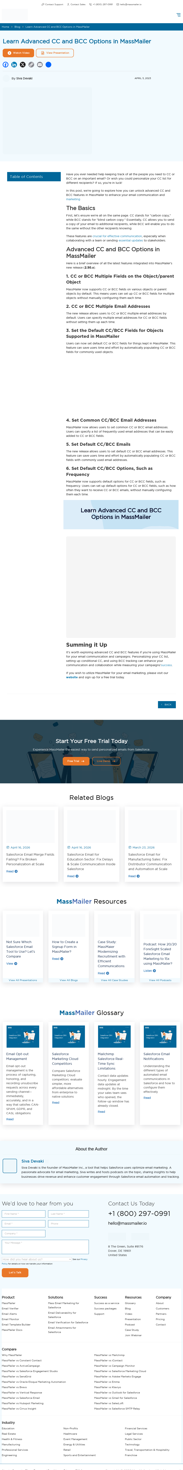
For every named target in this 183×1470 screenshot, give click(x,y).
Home (5, 26)
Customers (162, 1308)
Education (8, 1428)
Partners (161, 1313)
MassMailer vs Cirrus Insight (19, 1408)
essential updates (131, 240)
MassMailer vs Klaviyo (107, 1387)
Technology (132, 1444)
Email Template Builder (16, 1324)
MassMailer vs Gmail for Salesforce (115, 1397)
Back (166, 704)
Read (12, 871)
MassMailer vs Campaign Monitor (114, 1365)
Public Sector (133, 1439)
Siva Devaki (24, 78)
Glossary (130, 1303)
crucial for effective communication (117, 236)
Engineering (9, 1455)
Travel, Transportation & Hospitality (147, 1449)
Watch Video (18, 53)
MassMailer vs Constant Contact (22, 1360)
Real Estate (9, 1433)
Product (8, 1297)
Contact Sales (76, 4)
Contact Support (52, 4)
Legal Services (134, 1433)
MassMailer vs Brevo (14, 1387)
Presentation (133, 1319)
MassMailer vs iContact (108, 1360)
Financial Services (136, 1428)
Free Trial (76, 761)
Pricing (160, 1319)
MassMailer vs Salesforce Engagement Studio (30, 1371)
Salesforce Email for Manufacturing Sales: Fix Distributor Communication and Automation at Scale (150, 862)
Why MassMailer (12, 1355)
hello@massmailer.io (129, 4)
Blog (17, 26)
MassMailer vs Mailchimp (109, 1355)
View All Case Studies (114, 980)
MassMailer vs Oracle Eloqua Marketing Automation (34, 1381)
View (12, 963)
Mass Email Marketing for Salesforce (63, 1305)
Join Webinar (133, 1335)
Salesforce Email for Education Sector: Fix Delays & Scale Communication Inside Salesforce (91, 862)
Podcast (130, 1324)
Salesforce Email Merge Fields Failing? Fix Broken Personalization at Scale (30, 859)
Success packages (105, 1308)
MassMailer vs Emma (107, 1381)
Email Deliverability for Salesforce (62, 1315)
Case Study (132, 1329)
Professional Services (15, 1449)
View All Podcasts (160, 980)
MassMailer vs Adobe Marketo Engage (117, 1376)
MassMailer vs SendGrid (16, 1376)
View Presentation (55, 53)
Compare (9, 1349)
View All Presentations (23, 980)
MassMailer (8, 1303)
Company (163, 1297)
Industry (8, 1422)
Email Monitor (10, 1319)
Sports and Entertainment (79, 1455)
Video (128, 1313)
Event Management (75, 1439)
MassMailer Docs (12, 1329)
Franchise (131, 1455)
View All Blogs (69, 980)
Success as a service (106, 1303)
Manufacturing (11, 1444)
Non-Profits (70, 1428)
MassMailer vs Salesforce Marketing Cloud (120, 1371)
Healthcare (70, 1433)
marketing (73, 199)
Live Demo (106, 761)
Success (100, 1297)
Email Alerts (9, 1313)
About (160, 1303)
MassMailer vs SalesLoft (108, 1403)
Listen (150, 971)
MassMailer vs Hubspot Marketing (22, 1403)
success (166, 665)
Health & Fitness (12, 1439)
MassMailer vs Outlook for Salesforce (117, 1392)
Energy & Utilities (74, 1444)
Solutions (55, 1297)
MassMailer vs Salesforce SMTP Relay (117, 1408)
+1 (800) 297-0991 (101, 4)
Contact (161, 1324)
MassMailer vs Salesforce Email (21, 1397)
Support (99, 1313)
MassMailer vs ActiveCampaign (21, 1365)
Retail (67, 1449)
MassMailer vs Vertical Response (22, 1392)
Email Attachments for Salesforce (62, 1329)
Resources (133, 1297)
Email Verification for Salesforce (68, 1322)
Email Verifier (10, 1308)
